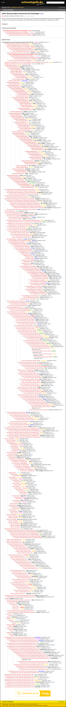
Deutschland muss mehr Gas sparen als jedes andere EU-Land (18, 42)
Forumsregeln (44, 705)
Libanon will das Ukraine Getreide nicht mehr (15, 195)
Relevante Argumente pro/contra (14, 307)
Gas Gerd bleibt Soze (10, 211)
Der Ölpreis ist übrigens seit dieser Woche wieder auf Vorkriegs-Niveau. (21, 428)
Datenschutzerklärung (37, 705)
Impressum (21, 705)
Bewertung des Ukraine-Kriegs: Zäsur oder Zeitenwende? (18, 63)
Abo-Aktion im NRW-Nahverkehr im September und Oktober (20, 214)
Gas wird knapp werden (12, 601)
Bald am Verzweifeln (9, 438)
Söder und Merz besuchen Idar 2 (21, 548)
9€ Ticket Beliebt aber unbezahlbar (15, 239)
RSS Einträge (5, 705)
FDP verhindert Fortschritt (33, 339)
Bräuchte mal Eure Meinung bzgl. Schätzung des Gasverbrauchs (19, 198)
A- (2, 2)
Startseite (4, 7)
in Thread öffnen (62, 9)
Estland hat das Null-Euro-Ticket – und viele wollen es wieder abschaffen (23, 220)
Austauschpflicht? (11, 441)
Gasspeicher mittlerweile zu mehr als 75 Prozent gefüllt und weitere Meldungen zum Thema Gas (27, 62)
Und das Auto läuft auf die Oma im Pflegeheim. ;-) (20, 217)
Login (59, 7)
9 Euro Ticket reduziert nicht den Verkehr (14, 212)
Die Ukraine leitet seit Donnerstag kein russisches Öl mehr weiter (19, 189)
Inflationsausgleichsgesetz (11, 65)
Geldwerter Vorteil (24, 252)
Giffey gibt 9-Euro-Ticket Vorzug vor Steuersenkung (18, 223)
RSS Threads (11, 705)
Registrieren (63, 7)
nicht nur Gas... (12, 603)
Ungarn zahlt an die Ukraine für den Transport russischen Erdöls (21, 191)
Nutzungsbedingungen (28, 705)
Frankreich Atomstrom (17, 571)
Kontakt (16, 705)
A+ (4, 2)
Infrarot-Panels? (10, 455)
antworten (5, 24)
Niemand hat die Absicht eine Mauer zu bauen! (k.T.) (19, 600)
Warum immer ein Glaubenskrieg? (25, 370)
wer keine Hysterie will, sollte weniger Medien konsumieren (20, 610)
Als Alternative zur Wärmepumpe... (16, 458)
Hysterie (7, 598)
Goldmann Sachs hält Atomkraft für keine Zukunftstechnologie (21, 530)
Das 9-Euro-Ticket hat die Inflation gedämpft (19, 308)
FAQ (8, 7)
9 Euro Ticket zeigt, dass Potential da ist (16, 301)
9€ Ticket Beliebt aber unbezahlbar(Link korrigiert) (20, 240)
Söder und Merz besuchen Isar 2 (12, 528)
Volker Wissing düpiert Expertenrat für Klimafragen (16, 32)
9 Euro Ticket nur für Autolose (13, 215)
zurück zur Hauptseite (8, 9)
